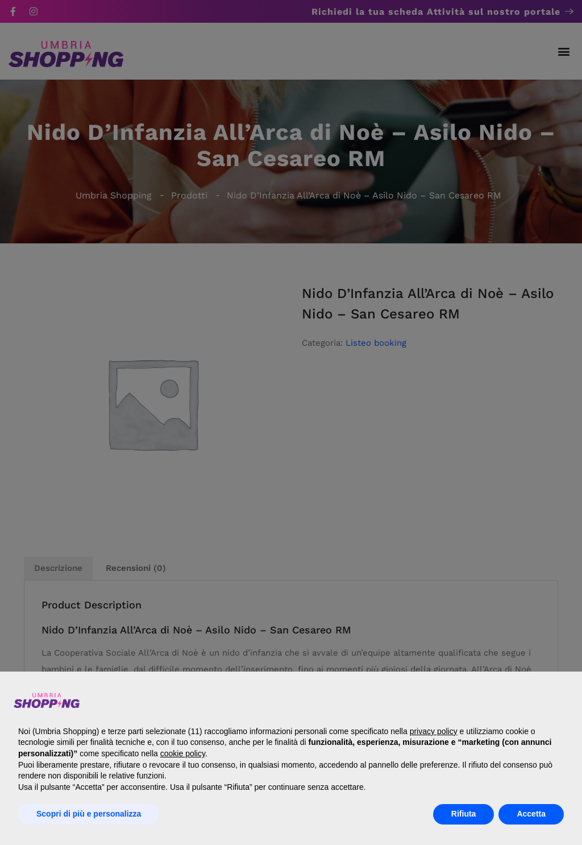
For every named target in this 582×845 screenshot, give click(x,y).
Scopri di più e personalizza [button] (88, 813)
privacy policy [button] (434, 731)
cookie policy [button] (182, 753)
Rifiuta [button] (463, 813)
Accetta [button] (531, 813)
